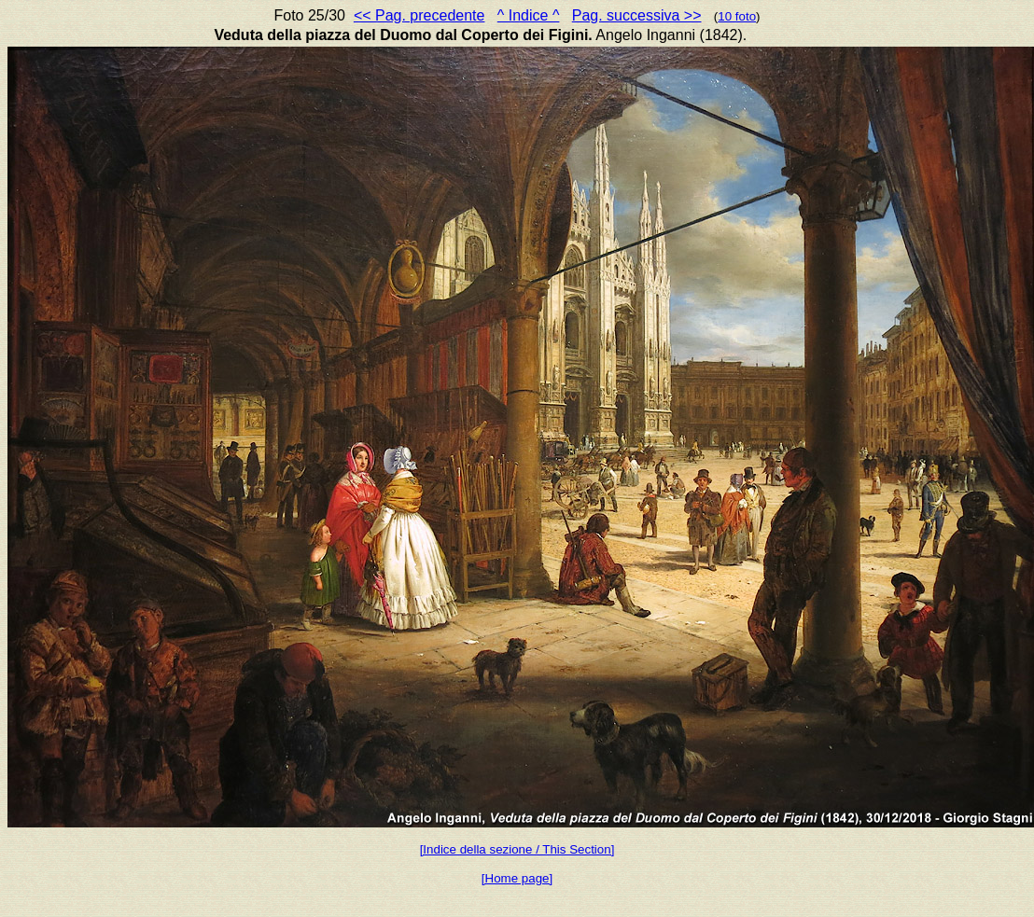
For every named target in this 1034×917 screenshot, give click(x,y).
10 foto (737, 16)
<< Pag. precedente (419, 15)
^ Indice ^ (528, 15)
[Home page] (517, 878)
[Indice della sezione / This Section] (517, 849)
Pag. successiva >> (637, 15)
